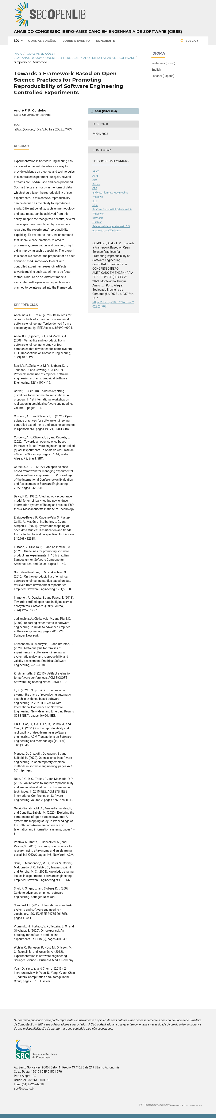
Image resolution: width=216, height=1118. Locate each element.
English (156, 69)
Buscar (191, 40)
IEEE (94, 201)
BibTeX (96, 184)
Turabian (97, 222)
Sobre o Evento (76, 40)
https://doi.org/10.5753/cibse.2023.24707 (43, 129)
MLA (95, 205)
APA (94, 180)
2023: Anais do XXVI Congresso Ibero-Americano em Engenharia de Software (74, 57)
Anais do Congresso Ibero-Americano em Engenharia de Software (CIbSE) (98, 31)
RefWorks (97, 217)
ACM (95, 175)
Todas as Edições (41, 40)
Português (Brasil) (163, 63)
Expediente (105, 40)
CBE (94, 188)
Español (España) (162, 76)
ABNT (95, 171)
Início (18, 53)
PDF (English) (105, 111)
